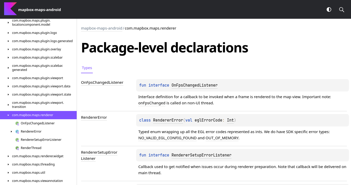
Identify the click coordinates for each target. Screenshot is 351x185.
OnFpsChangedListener (195, 85)
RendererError (168, 120)
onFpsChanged (151, 102)
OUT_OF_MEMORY (222, 137)
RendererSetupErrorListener (202, 155)
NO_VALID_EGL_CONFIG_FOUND (167, 137)
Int (230, 120)
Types (87, 68)
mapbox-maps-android (101, 28)
